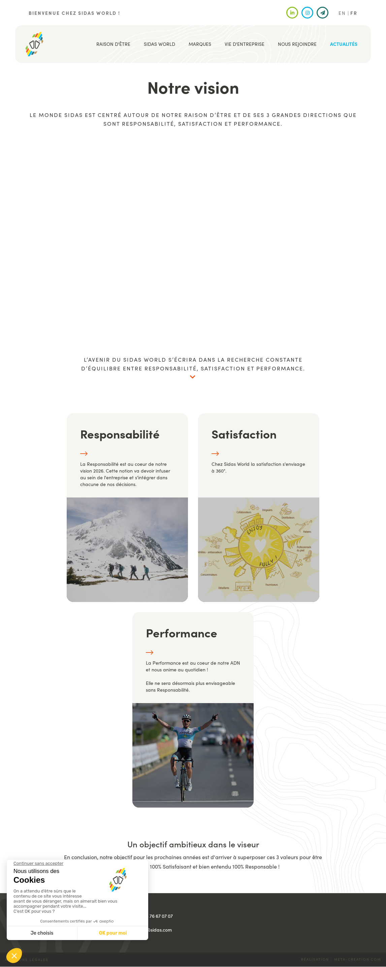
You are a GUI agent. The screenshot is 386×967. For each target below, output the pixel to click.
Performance (181, 632)
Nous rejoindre (297, 43)
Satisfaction (244, 433)
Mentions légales (27, 959)
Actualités (343, 43)
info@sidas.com (155, 929)
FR (353, 12)
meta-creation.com (357, 959)
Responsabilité (120, 433)
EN (342, 12)
